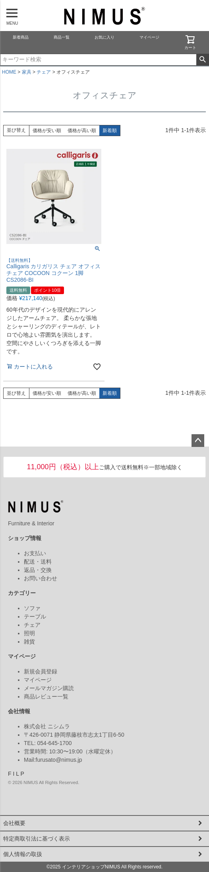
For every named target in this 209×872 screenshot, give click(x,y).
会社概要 (14, 823)
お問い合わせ (40, 578)
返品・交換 (38, 570)
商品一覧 (62, 37)
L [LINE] (17, 774)
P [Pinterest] (22, 774)
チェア (44, 72)
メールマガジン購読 (49, 688)
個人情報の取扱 (22, 854)
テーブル (35, 616)
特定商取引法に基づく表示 (36, 838)
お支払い (35, 553)
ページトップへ (198, 440)
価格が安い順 (47, 130)
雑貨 (29, 641)
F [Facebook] (10, 774)
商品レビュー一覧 (46, 696)
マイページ (149, 37)
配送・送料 (38, 561)
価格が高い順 (82, 130)
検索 (202, 59)
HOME (9, 72)
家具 (26, 72)
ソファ (32, 608)
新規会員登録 (40, 671)
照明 (29, 633)
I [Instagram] (13, 774)
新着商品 (21, 37)
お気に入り (104, 37)
